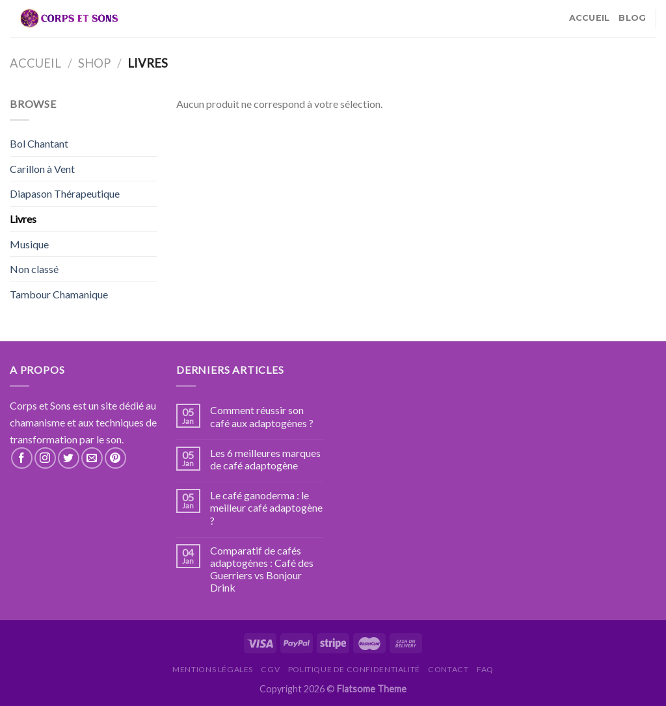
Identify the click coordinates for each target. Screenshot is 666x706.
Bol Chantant (39, 143)
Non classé (34, 269)
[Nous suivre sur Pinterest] (115, 458)
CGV (270, 669)
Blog (632, 18)
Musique (29, 244)
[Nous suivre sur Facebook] (22, 458)
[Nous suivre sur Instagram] (45, 458)
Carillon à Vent (42, 169)
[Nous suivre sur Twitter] (68, 458)
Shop (94, 63)
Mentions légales (212, 669)
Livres (23, 219)
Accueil (589, 18)
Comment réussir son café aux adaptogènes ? (261, 416)
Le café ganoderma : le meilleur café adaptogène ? (266, 507)
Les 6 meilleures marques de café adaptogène (265, 459)
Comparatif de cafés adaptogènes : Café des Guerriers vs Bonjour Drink (261, 569)
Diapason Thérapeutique (65, 193)
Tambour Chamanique (59, 294)
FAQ (485, 669)
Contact (448, 669)
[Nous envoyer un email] (92, 458)
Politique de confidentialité (354, 669)
